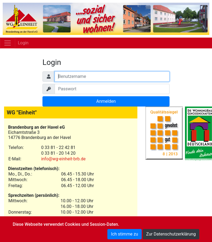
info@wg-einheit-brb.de (63, 158)
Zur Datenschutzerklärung (171, 234)
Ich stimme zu (124, 234)
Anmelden (106, 101)
